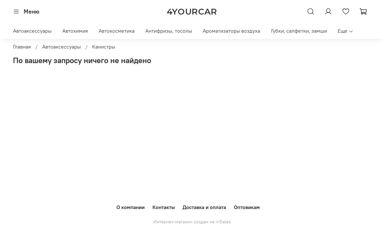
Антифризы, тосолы (168, 31)
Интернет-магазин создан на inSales (192, 222)
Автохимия (75, 31)
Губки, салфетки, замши (299, 31)
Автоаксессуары (32, 31)
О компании (130, 207)
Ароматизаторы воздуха (231, 31)
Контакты (163, 207)
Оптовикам (247, 207)
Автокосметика (117, 31)
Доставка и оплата (204, 207)
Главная (22, 46)
